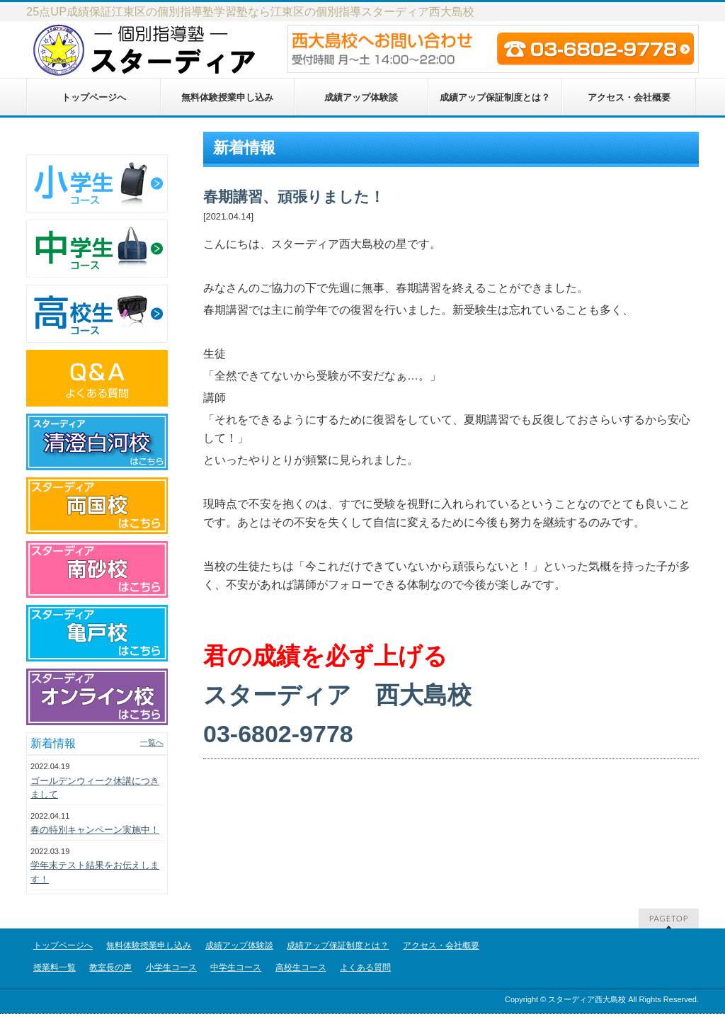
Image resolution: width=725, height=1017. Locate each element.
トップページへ (63, 945)
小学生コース (171, 967)
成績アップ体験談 (239, 945)
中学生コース (235, 967)
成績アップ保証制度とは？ (338, 945)
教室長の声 (110, 967)
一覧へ (152, 742)
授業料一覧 (54, 967)
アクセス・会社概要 (441, 945)
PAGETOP (668, 918)
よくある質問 (365, 967)
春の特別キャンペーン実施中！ (94, 829)
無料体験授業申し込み (148, 945)
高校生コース (300, 967)
